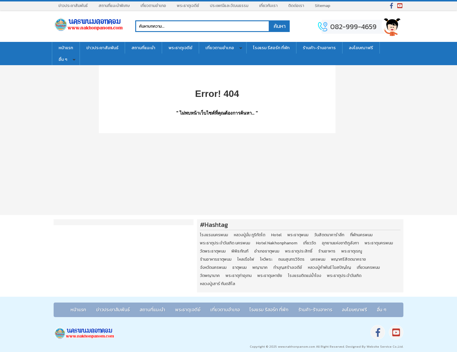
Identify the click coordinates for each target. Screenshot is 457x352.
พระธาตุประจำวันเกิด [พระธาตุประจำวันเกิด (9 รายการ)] (344, 275)
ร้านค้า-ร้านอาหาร (319, 47)
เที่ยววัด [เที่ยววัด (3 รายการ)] (309, 243)
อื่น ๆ (63, 59)
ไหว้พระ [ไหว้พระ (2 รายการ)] (266, 259)
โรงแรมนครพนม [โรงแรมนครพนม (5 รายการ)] (214, 235)
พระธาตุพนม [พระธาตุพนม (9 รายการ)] (297, 235)
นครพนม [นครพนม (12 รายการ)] (317, 259)
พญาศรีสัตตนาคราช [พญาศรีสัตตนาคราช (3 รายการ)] (348, 259)
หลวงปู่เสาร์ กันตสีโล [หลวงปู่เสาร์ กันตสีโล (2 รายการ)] (217, 284)
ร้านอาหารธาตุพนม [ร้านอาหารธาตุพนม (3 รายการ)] (215, 259)
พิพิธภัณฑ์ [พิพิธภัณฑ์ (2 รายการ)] (239, 251)
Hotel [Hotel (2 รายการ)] (276, 235)
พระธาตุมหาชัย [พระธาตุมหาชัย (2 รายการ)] (269, 275)
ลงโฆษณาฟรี (361, 47)
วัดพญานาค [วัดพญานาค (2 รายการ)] (210, 275)
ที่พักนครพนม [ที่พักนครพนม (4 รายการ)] (361, 235)
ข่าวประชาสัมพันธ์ (73, 6)
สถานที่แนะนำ (143, 47)
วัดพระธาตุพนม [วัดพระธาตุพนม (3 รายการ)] (213, 251)
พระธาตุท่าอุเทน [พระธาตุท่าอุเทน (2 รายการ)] (239, 275)
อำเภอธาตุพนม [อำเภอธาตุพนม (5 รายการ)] (266, 251)
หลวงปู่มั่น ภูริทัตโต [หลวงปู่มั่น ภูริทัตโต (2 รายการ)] (249, 235)
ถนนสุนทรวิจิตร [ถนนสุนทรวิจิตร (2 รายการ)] (291, 259)
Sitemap (322, 6)
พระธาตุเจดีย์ (188, 6)
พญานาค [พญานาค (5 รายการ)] (260, 267)
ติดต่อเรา (296, 6)
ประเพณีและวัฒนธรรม (229, 6)
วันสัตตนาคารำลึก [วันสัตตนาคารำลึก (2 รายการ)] (329, 235)
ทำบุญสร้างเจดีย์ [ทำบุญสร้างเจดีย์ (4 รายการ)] (287, 267)
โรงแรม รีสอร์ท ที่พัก (271, 47)
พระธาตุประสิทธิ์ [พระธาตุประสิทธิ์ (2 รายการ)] (298, 251)
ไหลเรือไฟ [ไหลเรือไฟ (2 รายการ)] (245, 259)
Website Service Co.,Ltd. (384, 346)
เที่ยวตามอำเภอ (153, 6)
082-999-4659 (353, 27)
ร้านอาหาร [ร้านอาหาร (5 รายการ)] (326, 251)
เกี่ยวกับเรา (268, 6)
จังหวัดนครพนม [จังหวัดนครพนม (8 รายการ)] (213, 267)
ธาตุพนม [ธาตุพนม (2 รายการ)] (239, 267)
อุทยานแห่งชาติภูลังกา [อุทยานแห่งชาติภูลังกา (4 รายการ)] (340, 243)
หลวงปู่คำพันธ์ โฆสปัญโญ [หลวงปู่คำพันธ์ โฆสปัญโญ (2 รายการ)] (329, 267)
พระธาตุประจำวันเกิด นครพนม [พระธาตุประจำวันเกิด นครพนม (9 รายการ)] (225, 243)
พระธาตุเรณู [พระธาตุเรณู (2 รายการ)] (351, 251)
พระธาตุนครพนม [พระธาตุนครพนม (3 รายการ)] (379, 243)
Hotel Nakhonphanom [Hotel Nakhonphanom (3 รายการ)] (276, 243)
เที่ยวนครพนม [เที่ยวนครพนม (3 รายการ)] (368, 267)
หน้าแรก (66, 47)
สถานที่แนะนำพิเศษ (114, 6)
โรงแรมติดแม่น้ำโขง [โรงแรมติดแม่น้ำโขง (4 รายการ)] (304, 275)
